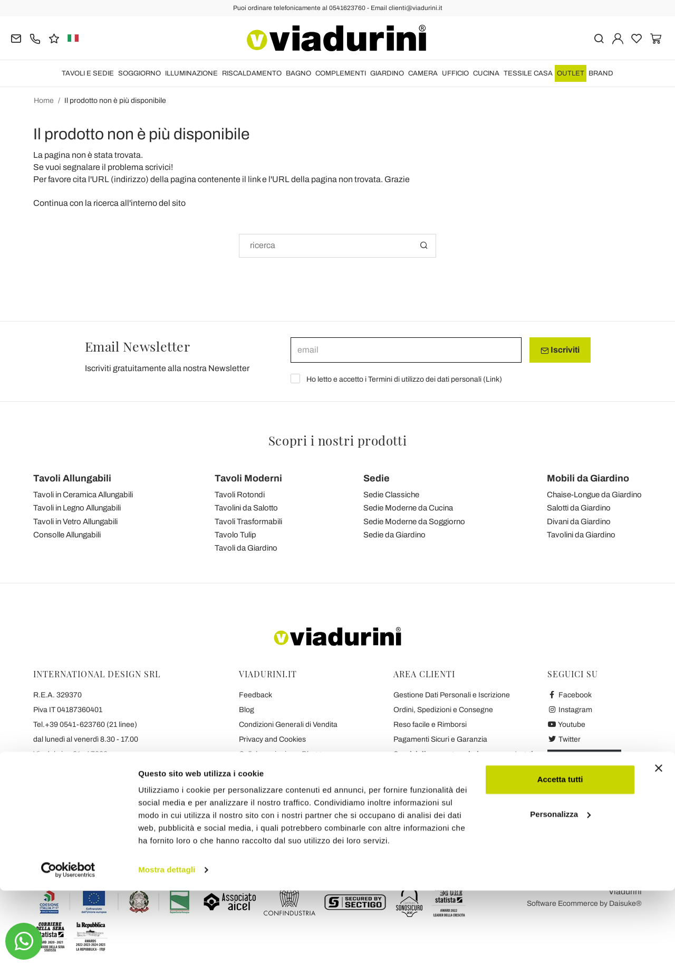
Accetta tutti (560, 853)
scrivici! (159, 167)
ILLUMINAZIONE (191, 73)
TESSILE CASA (528, 73)
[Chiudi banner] (658, 842)
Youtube (566, 725)
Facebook (569, 695)
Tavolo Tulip (235, 535)
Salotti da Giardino (579, 508)
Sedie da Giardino (394, 535)
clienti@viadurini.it (63, 784)
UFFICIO (455, 73)
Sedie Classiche (391, 494)
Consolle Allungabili (67, 535)
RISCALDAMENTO (252, 73)
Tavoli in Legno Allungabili (77, 508)
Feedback (255, 695)
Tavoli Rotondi (240, 494)
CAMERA (423, 73)
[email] (406, 350)
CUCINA (486, 73)
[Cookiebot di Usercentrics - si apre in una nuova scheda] (68, 944)
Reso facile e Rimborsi (430, 725)
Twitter (564, 739)
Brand (601, 73)
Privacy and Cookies (272, 739)
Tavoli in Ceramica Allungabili (83, 494)
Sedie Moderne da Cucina (408, 508)
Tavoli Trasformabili (248, 521)
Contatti (252, 769)
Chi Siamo (256, 798)
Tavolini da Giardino (581, 535)
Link (492, 379)
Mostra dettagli (166, 944)
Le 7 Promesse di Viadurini (282, 784)
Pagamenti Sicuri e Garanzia (440, 739)
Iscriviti (560, 350)
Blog (246, 710)
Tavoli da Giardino (246, 548)
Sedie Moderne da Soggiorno (414, 521)
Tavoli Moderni (248, 478)
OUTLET (570, 73)
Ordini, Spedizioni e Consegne (443, 710)
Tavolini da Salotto (246, 508)
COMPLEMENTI (340, 73)
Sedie (376, 478)
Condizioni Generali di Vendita (288, 725)
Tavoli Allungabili (72, 478)
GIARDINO (387, 73)
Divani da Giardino (579, 521)
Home (44, 101)
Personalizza (560, 888)
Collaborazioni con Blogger (283, 754)
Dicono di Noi (260, 813)
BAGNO (298, 73)
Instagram (569, 710)
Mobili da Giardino (588, 478)
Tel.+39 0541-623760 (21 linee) (85, 725)
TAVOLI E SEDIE (88, 73)
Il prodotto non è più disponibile (115, 101)
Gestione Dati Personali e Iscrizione (451, 695)
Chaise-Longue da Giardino (594, 494)
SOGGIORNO (139, 73)
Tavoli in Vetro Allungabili (75, 521)
